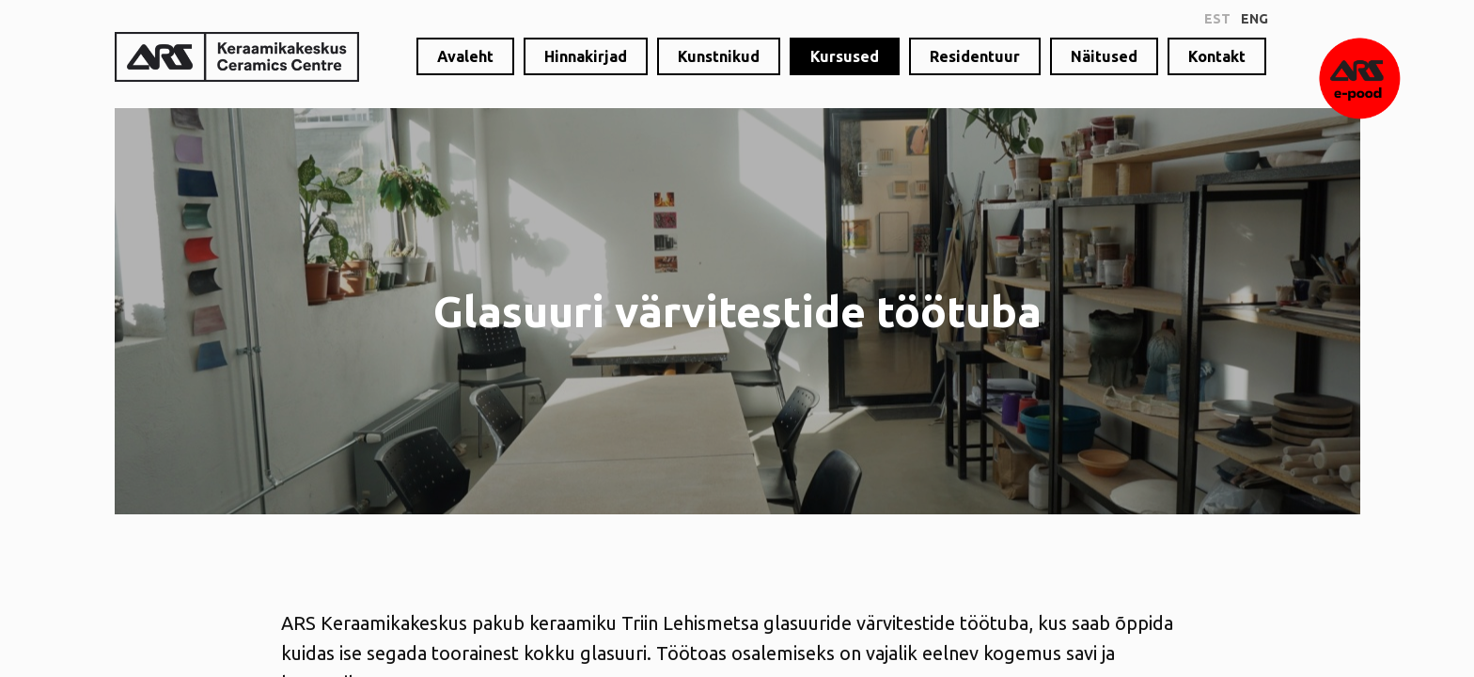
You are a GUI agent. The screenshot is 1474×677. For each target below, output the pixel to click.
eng (1254, 18)
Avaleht (465, 56)
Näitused (1104, 56)
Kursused (844, 56)
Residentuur (975, 56)
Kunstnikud (719, 56)
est (1217, 18)
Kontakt (1217, 56)
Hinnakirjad (585, 56)
